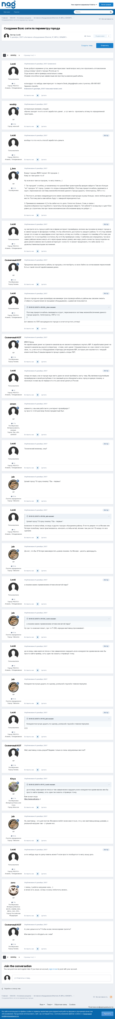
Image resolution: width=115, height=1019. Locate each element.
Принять (107, 1014)
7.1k (13, 902)
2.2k (13, 188)
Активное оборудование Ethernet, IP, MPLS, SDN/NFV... (46, 37)
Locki (18, 35)
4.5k (13, 124)
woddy (13, 104)
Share (87, 36)
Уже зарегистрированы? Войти (84, 5)
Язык (42, 1004)
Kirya (13, 779)
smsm (13, 404)
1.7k (13, 423)
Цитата (43, 95)
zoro (13, 882)
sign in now (53, 969)
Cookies (72, 1004)
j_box (13, 168)
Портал (16, 12)
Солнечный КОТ (13, 260)
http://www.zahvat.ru (31, 799)
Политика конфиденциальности (100, 1007)
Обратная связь (60, 1004)
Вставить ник (29, 95)
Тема (49, 1004)
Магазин (7, 12)
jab (13, 477)
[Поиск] (85, 12)
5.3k (13, 280)
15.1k (13, 496)
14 (13, 83)
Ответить (105, 45)
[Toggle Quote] (28, 307)
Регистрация (106, 4)
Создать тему (87, 45)
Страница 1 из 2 (29, 55)
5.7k (13, 798)
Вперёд (13, 55)
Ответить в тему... (22, 978)
